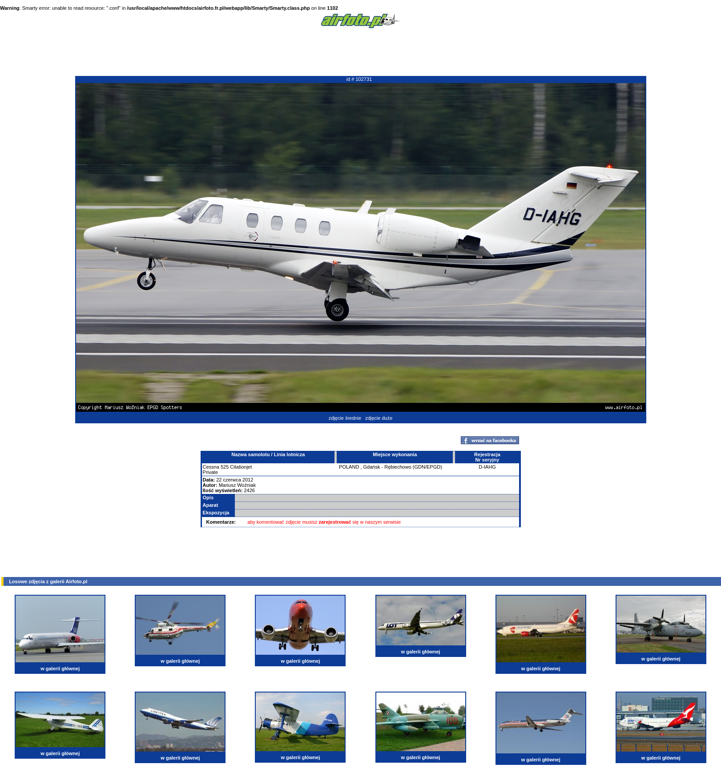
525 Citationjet (236, 467)
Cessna (211, 467)
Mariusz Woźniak (237, 485)
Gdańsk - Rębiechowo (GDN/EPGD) (402, 467)
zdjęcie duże (378, 418)
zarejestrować (335, 522)
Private (210, 472)
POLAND (349, 467)
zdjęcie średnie (345, 418)
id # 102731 (359, 79)
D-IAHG (487, 467)
